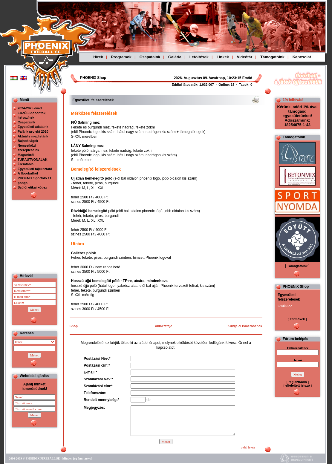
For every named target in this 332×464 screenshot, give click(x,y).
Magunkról (26, 155)
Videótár (245, 57)
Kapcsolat (302, 57)
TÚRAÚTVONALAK (33, 159)
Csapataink (150, 57)
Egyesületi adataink (33, 126)
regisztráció (297, 382)
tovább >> (285, 305)
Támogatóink (272, 57)
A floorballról (28, 173)
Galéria (174, 57)
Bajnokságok (28, 141)
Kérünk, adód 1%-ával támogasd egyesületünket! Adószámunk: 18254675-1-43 (297, 116)
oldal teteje (163, 326)
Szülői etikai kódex (32, 187)
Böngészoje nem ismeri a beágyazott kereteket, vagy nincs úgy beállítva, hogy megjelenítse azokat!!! (197, 78)
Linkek (223, 57)
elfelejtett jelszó (297, 385)
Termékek (297, 319)
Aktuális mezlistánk (33, 136)
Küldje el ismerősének (244, 326)
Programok (121, 57)
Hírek (98, 57)
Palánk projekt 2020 (33, 131)
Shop (74, 326)
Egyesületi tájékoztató (35, 169)
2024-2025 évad (30, 108)
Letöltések (199, 57)
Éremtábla (25, 164)
